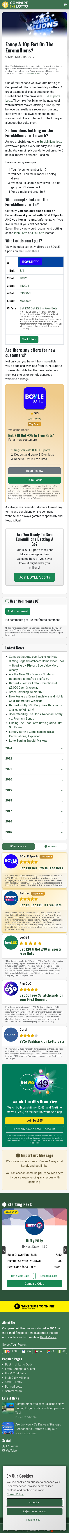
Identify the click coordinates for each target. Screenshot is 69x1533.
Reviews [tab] (51, 846)
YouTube (9, 1450)
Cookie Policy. (15, 1493)
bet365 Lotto (13, 1382)
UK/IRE (11, 1351)
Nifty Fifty (34, 1240)
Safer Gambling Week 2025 (26, 692)
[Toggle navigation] (64, 4)
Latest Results (48, 1275)
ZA (50, 1351)
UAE (39, 1351)
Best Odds (34, 1531)
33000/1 (25, 293)
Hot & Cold (20, 1531)
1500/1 (24, 286)
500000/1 (26, 301)
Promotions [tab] (18, 846)
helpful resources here (48, 1173)
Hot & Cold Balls (20, 1275)
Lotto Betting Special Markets (28, 740)
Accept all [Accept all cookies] (34, 1501)
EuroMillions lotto (51, 141)
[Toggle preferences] (34, 1519)
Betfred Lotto (13, 1386)
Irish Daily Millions (17, 1377)
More (62, 1531)
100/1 (24, 278)
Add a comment (18, 611)
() (34, 418)
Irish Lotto (20, 233)
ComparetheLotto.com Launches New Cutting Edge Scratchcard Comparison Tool (39, 1408)
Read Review (34, 471)
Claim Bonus (34, 480)
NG (61, 1351)
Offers (48, 1531)
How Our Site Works (35, 74)
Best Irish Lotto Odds (19, 1364)
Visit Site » (29, 339)
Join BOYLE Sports (34, 577)
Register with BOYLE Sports (32, 450)
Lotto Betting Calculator (20, 1369)
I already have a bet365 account (34, 1129)
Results (6, 1531)
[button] (4, 1250)
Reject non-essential (34, 1510)
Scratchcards (13, 1391)
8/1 (22, 270)
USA (26, 1351)
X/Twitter (10, 1446)
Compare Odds (34, 1283)
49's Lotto (37, 233)
